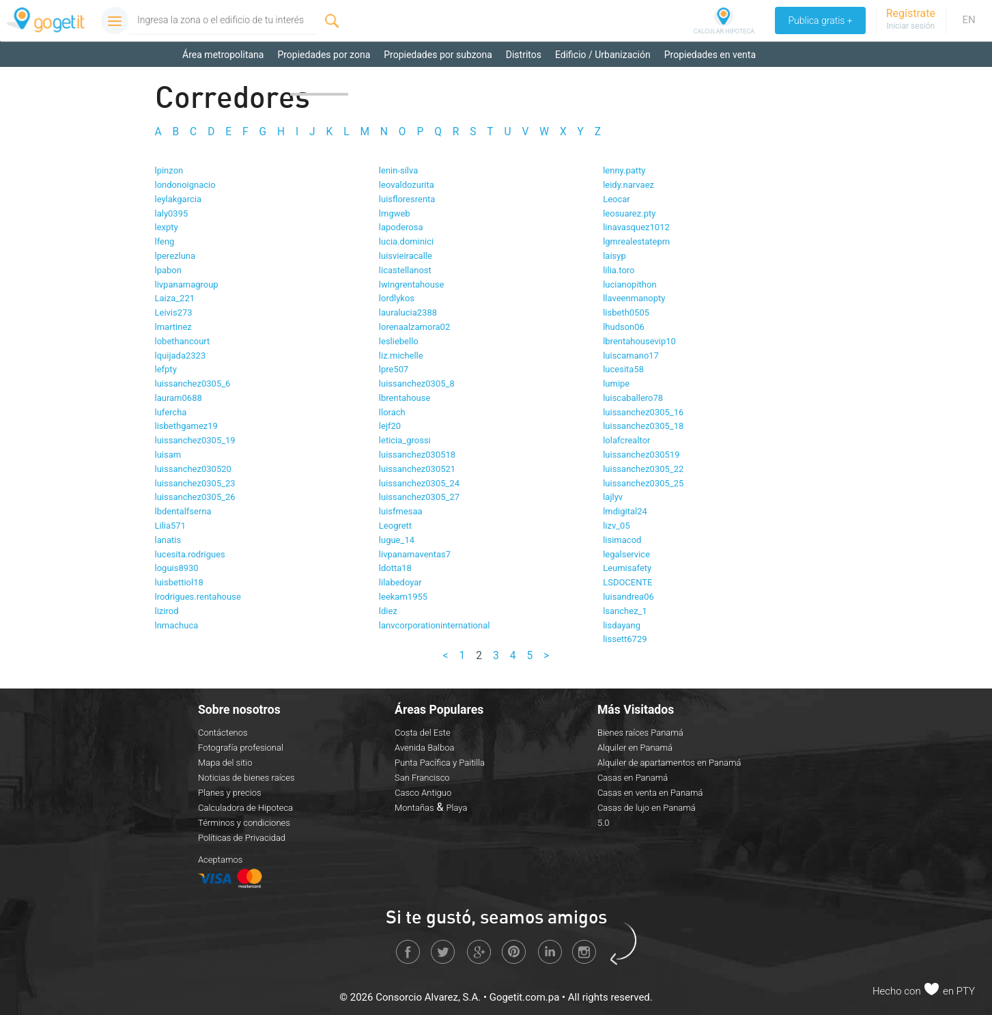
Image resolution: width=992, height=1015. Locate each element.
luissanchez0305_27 (419, 497)
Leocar (616, 198)
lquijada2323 (180, 355)
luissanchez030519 (641, 454)
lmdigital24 (625, 511)
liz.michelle (401, 355)
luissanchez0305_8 (417, 383)
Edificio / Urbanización (603, 54)
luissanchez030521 (417, 469)
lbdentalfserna (183, 511)
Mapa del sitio (225, 762)
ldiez (388, 610)
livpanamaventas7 (415, 553)
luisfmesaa (401, 511)
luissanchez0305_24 (419, 482)
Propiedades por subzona (438, 54)
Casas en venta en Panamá (650, 792)
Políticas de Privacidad (241, 837)
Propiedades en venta (710, 54)
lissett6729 (625, 639)
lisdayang (621, 625)
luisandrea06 (628, 597)
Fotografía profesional (240, 747)
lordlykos (396, 298)
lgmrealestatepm (636, 241)
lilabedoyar (400, 582)
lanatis (168, 540)
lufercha (171, 411)
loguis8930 (177, 568)
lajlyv (613, 497)
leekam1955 (403, 597)
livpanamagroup (186, 284)
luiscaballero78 (633, 398)
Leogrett (395, 525)
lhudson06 (623, 327)
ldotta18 (395, 568)
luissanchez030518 (417, 454)
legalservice (626, 553)
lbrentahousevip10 (639, 340)
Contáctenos (223, 732)
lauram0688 (178, 398)
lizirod (167, 610)
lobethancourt (182, 340)
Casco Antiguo (423, 792)
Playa (457, 807)
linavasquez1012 (636, 227)
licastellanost (405, 269)
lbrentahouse (405, 398)
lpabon (168, 269)
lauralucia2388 (408, 312)
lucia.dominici (406, 241)
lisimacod (622, 540)
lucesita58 (623, 369)
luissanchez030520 (193, 469)
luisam (168, 454)
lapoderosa (401, 227)
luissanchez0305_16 (643, 411)
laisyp (614, 256)
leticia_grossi (405, 440)
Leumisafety (627, 568)
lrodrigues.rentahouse (198, 597)
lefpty (166, 369)
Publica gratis (819, 20)
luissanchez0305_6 (193, 383)
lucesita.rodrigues (190, 553)
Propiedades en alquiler (232, 82)
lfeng (165, 241)
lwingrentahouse (411, 284)
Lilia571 (170, 525)
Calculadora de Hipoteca (245, 807)
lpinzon (169, 170)
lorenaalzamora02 (414, 327)
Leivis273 (174, 312)
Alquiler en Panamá (634, 747)
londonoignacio (185, 185)
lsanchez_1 (625, 610)
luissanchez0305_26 (195, 497)
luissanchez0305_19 (195, 440)
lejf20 (390, 426)
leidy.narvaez (628, 185)
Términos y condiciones (244, 822)
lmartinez (173, 327)
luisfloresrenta (407, 198)
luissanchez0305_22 (643, 469)
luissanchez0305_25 (643, 482)
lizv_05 (616, 525)
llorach (392, 411)
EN (968, 20)
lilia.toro (618, 269)
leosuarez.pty (629, 213)
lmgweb (394, 213)
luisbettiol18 (179, 582)
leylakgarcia (178, 198)
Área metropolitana (223, 54)
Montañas (414, 807)
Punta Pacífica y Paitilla (440, 762)
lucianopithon (629, 284)
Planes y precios (229, 792)
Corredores (319, 82)
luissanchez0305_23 (195, 482)
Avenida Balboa (424, 747)
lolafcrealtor (626, 440)
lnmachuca (177, 625)
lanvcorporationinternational (434, 625)
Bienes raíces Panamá (640, 732)
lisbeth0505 (626, 312)
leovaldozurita (406, 185)
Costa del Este (423, 732)
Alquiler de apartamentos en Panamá (669, 762)
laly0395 (171, 213)
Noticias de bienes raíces (246, 777)
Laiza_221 (175, 298)
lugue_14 (396, 540)
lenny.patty (624, 170)
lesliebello (399, 340)
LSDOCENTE (627, 582)
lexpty (166, 227)
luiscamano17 (631, 355)
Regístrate (910, 13)
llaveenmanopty (634, 298)
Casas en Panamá (632, 777)
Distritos (523, 54)
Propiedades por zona (323, 54)
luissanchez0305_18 (643, 426)
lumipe (616, 383)
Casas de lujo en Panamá (646, 807)
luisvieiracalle (405, 256)
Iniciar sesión (910, 26)
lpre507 (394, 369)
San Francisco (422, 777)
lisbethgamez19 (186, 426)
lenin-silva (398, 170)
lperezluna (175, 256)
